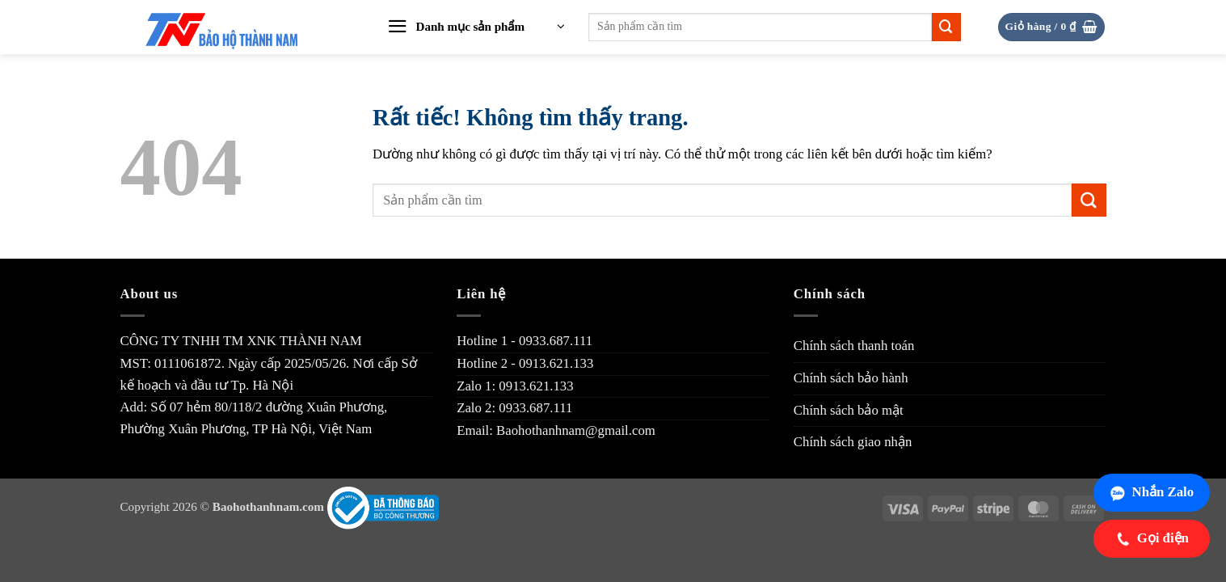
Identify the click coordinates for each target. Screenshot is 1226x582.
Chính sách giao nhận (853, 441)
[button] (476, 27)
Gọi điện (1151, 538)
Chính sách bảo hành (851, 378)
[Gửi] (946, 27)
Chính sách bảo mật (849, 410)
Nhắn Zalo (1151, 492)
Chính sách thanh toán (854, 345)
